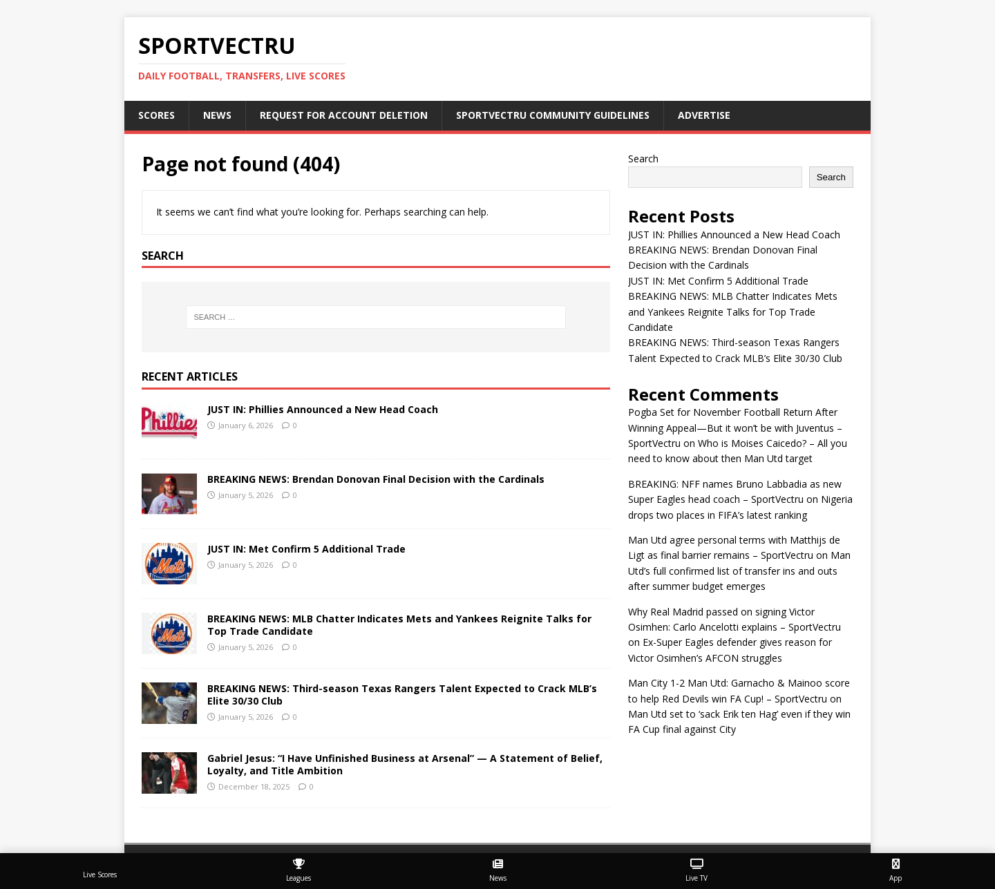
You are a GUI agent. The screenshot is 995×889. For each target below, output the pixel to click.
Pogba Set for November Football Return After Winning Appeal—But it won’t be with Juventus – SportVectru (735, 427)
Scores (156, 115)
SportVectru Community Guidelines (553, 115)
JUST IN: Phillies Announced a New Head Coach (322, 409)
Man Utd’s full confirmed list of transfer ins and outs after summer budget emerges (739, 570)
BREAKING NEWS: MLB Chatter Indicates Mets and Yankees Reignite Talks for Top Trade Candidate (399, 625)
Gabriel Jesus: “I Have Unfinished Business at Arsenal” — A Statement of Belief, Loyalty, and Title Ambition (405, 764)
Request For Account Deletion (344, 115)
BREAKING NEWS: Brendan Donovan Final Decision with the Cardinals (375, 479)
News (217, 115)
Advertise (704, 115)
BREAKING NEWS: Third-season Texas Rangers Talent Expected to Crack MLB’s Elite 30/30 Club (402, 694)
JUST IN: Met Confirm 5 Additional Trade (306, 548)
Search (643, 158)
